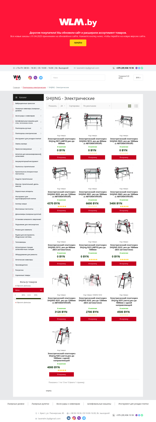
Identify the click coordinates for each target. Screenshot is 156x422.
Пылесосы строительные (25, 166)
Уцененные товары (22, 275)
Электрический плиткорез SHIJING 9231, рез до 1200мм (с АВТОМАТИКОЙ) (61, 300)
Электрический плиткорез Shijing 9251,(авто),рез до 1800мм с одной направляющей (124, 301)
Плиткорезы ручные (28, 128)
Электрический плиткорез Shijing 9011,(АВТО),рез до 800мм (61, 141)
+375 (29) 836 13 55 (123, 68)
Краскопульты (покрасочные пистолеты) (26, 173)
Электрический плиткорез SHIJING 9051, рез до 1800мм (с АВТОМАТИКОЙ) (93, 194)
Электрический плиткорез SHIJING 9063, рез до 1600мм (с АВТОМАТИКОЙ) (124, 194)
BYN (138, 77)
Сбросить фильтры (23, 286)
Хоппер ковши (21, 204)
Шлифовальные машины (99, 403)
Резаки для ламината (23, 230)
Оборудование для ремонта (26, 254)
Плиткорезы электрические (28, 133)
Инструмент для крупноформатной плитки (25, 198)
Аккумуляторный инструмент (26, 161)
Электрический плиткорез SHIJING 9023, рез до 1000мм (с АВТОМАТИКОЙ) (124, 141)
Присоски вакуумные (28, 149)
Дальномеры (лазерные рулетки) (28, 214)
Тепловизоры (20, 242)
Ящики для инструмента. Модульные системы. (25, 236)
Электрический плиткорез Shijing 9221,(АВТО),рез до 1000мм (93, 247)
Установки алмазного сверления (28, 219)
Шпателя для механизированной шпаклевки (28, 155)
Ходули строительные (23, 179)
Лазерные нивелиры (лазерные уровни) (28, 110)
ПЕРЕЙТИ (78, 43)
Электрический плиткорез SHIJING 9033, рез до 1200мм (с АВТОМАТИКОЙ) (61, 194)
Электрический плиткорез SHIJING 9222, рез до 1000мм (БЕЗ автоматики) (124, 247)
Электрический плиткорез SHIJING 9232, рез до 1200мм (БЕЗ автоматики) (93, 300)
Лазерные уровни (15, 403)
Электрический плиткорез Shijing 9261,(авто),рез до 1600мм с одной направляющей (61, 357)
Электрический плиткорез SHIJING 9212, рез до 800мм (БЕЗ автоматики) (61, 247)
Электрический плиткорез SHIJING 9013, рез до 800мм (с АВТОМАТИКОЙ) (93, 141)
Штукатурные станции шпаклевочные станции (24, 248)
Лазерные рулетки (40, 403)
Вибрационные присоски (25, 103)
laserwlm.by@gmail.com (86, 68)
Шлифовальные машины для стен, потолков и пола (28, 122)
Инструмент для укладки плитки (28, 139)
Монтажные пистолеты (28, 209)
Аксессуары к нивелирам (28, 116)
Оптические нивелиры (24, 260)
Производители (21, 265)
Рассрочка (19, 270)
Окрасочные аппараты (24, 191)
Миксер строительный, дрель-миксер (27, 185)
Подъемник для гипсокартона (27, 224)
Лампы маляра (21, 144)
